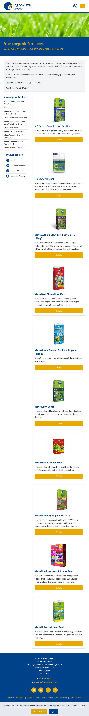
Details (58, 139)
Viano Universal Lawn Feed (14, 147)
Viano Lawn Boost (11, 128)
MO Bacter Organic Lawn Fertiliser (14, 102)
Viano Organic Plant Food (14, 131)
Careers (30, 698)
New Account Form (44, 698)
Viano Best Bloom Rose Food (15, 118)
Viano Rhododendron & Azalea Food (13, 142)
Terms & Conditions (15, 698)
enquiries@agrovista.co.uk (45, 682)
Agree (53, 711)
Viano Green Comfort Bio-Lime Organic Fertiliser (14, 122)
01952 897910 (45, 678)
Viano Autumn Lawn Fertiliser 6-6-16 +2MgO (16, 112)
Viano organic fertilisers (15, 97)
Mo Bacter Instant (11, 108)
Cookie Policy (76, 698)
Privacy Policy (61, 698)
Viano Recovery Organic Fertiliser (13, 136)
